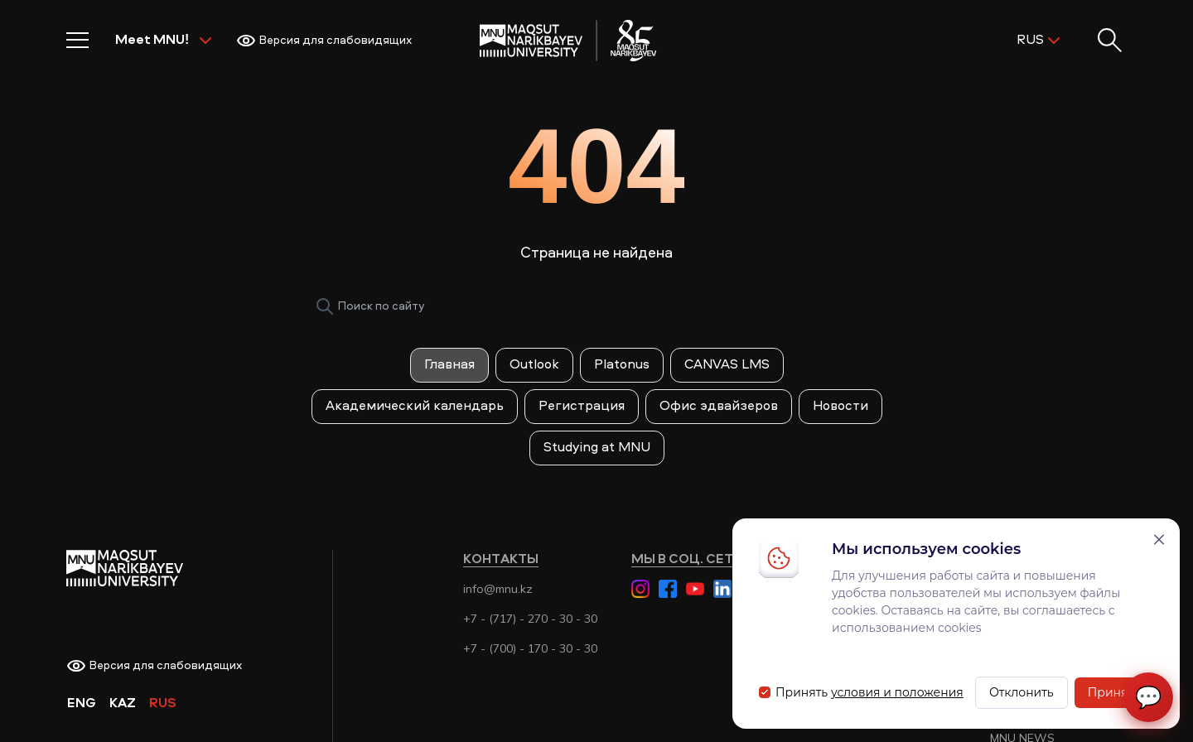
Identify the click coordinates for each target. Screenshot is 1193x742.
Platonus (622, 365)
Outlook (534, 365)
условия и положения (897, 692)
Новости (840, 406)
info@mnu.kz (498, 588)
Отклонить (1021, 692)
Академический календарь (415, 406)
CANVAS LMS (727, 365)
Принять (1114, 692)
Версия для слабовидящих (324, 41)
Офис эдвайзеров (718, 406)
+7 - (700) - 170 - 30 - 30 (530, 648)
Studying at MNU (596, 448)
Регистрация (582, 406)
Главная (449, 365)
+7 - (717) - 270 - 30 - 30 (530, 618)
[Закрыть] (1159, 539)
